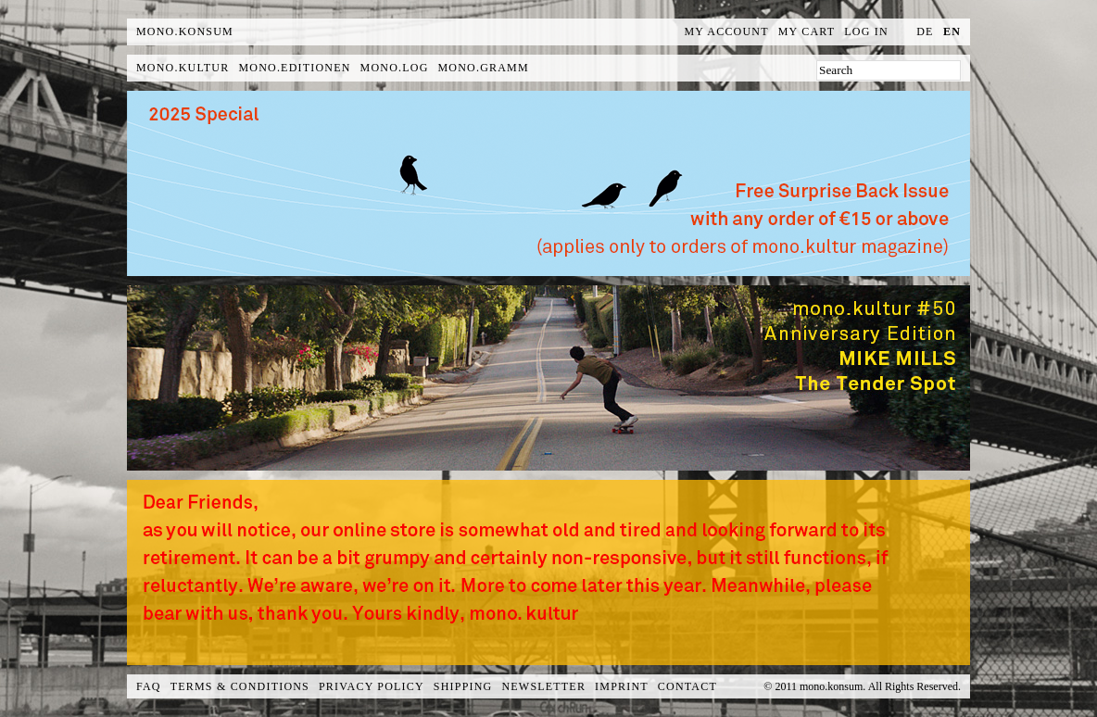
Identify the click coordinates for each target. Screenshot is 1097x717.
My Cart (807, 31)
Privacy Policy (371, 686)
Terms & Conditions (239, 686)
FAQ (148, 686)
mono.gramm (483, 67)
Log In (866, 31)
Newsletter (543, 686)
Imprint (622, 686)
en (952, 31)
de (924, 31)
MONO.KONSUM (184, 31)
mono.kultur (182, 67)
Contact (687, 686)
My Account (727, 31)
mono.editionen (294, 67)
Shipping (463, 686)
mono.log (394, 67)
